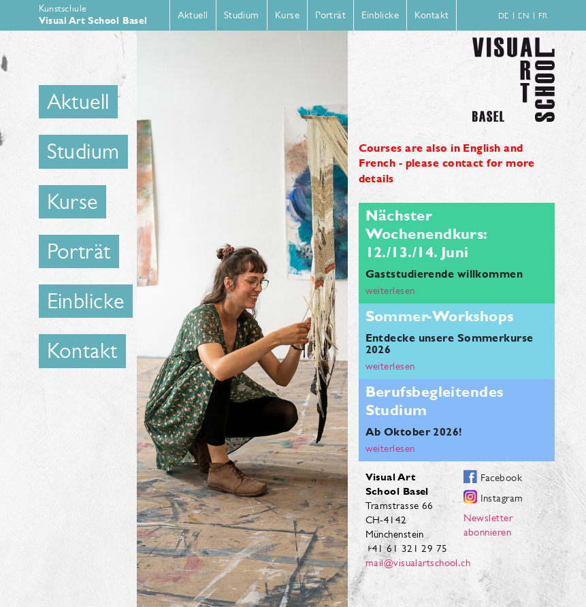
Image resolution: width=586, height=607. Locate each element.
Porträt (330, 14)
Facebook (502, 477)
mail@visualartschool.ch (418, 562)
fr (543, 15)
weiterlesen (390, 290)
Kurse (287, 14)
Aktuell (193, 14)
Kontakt (431, 14)
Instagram (502, 498)
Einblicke (380, 14)
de (503, 15)
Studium (241, 14)
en (523, 15)
